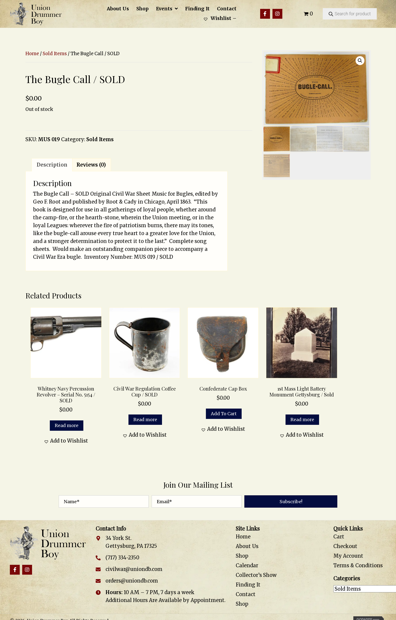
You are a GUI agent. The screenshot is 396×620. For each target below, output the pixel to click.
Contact (245, 594)
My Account (348, 556)
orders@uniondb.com (132, 581)
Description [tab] (52, 165)
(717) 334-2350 (122, 557)
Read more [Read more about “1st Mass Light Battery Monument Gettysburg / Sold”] (302, 419)
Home (32, 53)
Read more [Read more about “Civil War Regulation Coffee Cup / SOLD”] (145, 419)
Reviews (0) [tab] (91, 165)
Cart (338, 537)
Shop (242, 556)
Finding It (248, 585)
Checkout (345, 546)
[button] (265, 14)
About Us (247, 546)
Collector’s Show (256, 575)
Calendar (247, 565)
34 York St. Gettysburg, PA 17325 (131, 542)
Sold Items (55, 53)
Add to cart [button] (224, 413)
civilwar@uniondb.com (134, 569)
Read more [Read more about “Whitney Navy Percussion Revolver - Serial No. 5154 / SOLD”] (66, 425)
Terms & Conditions (358, 565)
